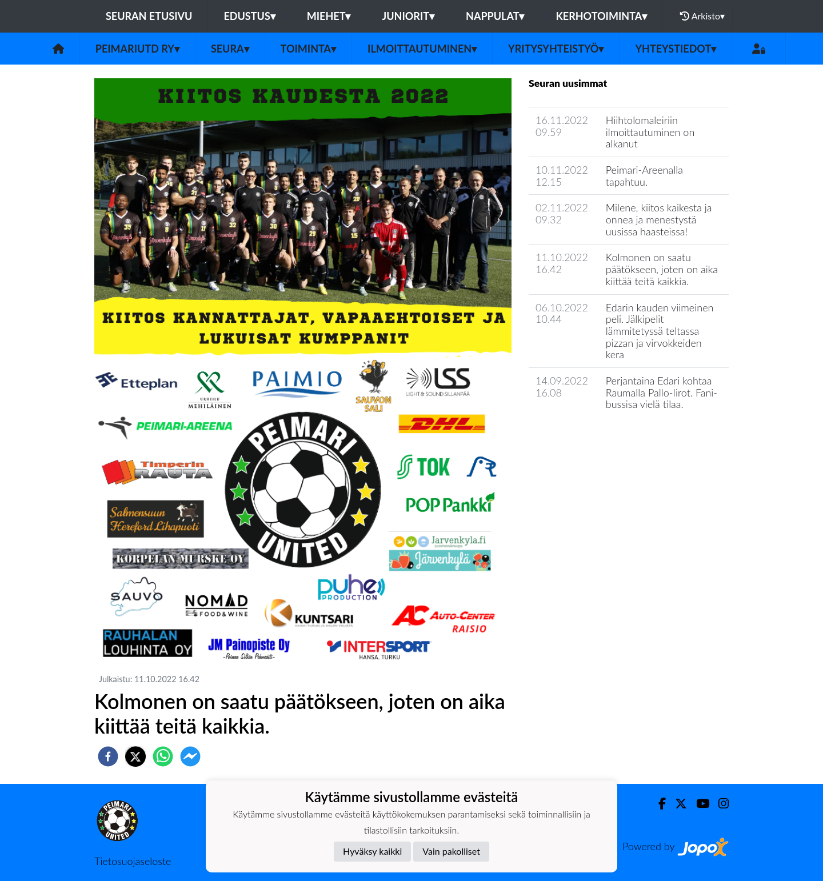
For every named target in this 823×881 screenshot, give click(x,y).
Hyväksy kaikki (372, 851)
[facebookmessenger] (190, 756)
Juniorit (408, 16)
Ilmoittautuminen (422, 48)
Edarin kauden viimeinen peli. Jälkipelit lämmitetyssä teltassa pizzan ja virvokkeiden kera (660, 331)
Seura (230, 48)
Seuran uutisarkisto (579, 436)
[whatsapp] (163, 756)
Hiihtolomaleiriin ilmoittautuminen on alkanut (650, 132)
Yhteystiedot (675, 48)
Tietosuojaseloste (132, 861)
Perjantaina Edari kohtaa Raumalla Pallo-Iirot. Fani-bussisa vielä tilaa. (661, 392)
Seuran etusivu (149, 16)
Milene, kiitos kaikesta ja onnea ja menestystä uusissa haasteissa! (659, 219)
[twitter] (135, 756)
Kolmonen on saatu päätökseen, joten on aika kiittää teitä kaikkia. (662, 269)
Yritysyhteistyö (556, 48)
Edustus (249, 16)
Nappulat (495, 16)
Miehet (329, 16)
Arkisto (702, 16)
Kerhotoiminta (601, 16)
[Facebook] (657, 804)
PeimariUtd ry (137, 48)
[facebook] (108, 756)
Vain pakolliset (451, 851)
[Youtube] (698, 804)
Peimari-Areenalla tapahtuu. (644, 175)
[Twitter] (676, 804)
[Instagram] (719, 804)
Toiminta (309, 48)
